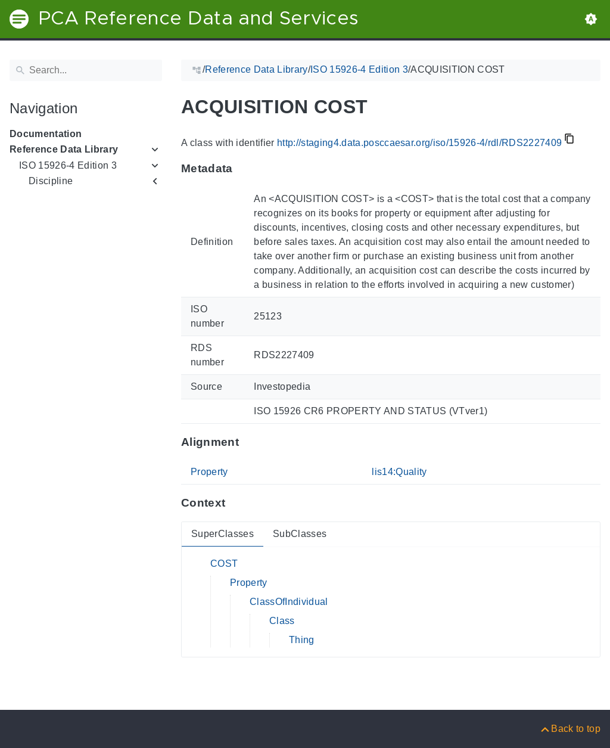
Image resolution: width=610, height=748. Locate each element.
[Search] (86, 70)
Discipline (51, 181)
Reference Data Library (64, 149)
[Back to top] (569, 729)
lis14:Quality (399, 472)
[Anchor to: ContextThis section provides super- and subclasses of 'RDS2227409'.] (237, 503)
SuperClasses (222, 534)
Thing (302, 640)
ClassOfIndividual (289, 602)
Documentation (46, 134)
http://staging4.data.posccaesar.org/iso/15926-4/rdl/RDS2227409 (419, 143)
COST (224, 563)
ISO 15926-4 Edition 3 (68, 165)
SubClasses (299, 534)
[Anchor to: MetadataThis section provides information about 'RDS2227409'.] (244, 169)
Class (282, 621)
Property (209, 472)
